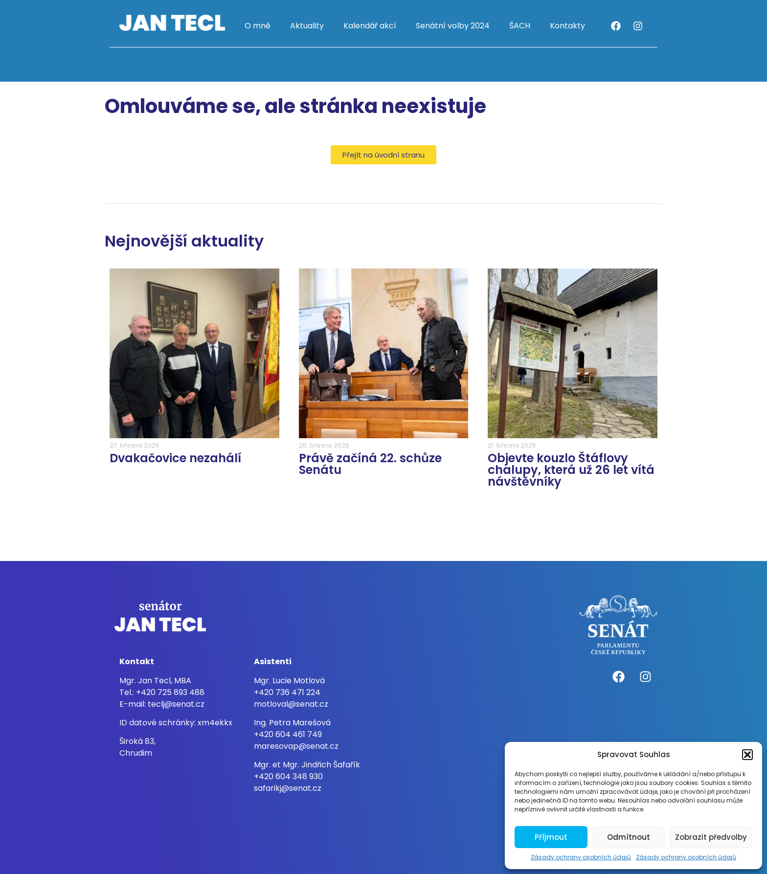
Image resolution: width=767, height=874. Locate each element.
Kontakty (567, 25)
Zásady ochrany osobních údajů (581, 857)
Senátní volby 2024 (453, 25)
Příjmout (551, 837)
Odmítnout (628, 837)
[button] (747, 755)
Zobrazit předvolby (711, 837)
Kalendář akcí (369, 25)
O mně (258, 25)
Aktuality (307, 25)
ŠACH (519, 25)
